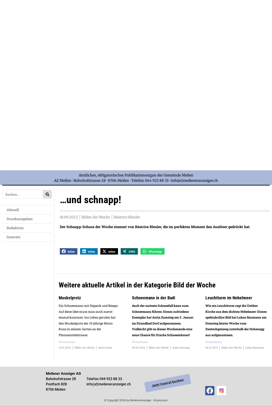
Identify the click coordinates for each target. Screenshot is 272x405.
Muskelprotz (70, 298)
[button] (68, 251)
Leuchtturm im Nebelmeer (228, 298)
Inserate (13, 236)
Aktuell (13, 209)
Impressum (160, 400)
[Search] (47, 194)
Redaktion (15, 227)
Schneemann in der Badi (153, 298)
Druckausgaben (20, 218)
